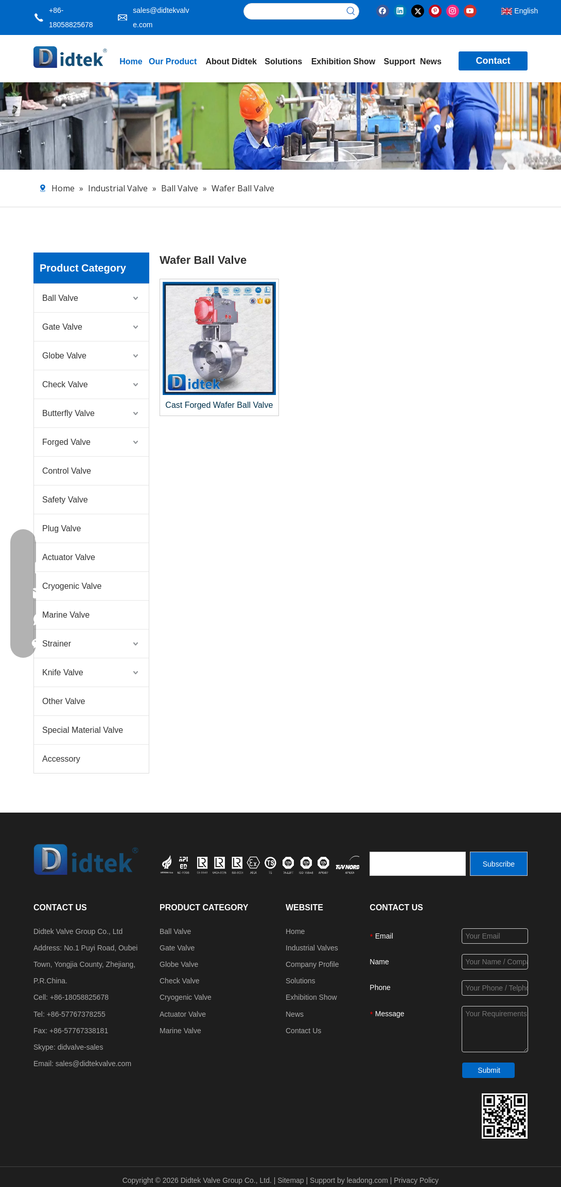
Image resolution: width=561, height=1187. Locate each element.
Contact (493, 61)
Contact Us (303, 1031)
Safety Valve (65, 499)
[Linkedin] (400, 10)
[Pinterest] (435, 10)
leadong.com (367, 1180)
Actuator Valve (68, 557)
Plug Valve (61, 528)
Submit (489, 1070)
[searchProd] (293, 11)
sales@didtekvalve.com (93, 1063)
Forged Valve (66, 442)
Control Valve (66, 470)
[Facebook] (382, 10)
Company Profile (312, 964)
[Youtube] (470, 10)
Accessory (61, 758)
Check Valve (65, 384)
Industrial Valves (312, 948)
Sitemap (290, 1180)
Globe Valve (64, 355)
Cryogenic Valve (71, 586)
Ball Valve (60, 298)
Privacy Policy (416, 1180)
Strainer (56, 643)
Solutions (300, 981)
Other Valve (63, 701)
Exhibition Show (311, 997)
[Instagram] (452, 10)
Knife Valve (62, 672)
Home (295, 931)
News (295, 1014)
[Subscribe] (499, 864)
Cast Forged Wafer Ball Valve (219, 405)
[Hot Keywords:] (351, 11)
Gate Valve (62, 326)
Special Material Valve (82, 730)
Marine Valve (66, 614)
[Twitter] (417, 10)
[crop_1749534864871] (283, 863)
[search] (418, 864)
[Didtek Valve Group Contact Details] (505, 1116)
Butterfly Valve (68, 413)
